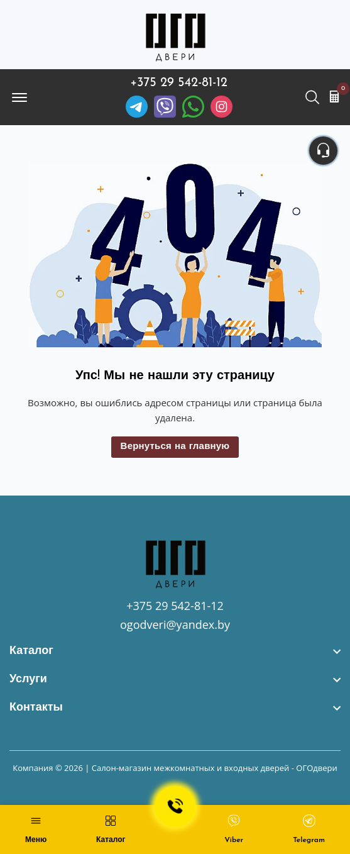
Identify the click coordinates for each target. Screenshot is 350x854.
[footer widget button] (175, 651)
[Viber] (165, 107)
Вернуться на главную (175, 447)
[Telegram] (137, 107)
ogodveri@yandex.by (175, 624)
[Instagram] (221, 107)
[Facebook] (193, 107)
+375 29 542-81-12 (178, 83)
